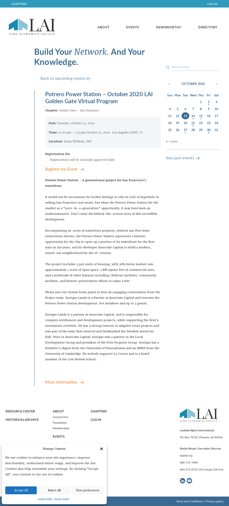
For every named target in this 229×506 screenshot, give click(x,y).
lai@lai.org (186, 455)
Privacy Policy (61, 499)
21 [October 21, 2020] (193, 123)
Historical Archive (22, 419)
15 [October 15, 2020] (201, 116)
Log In (212, 3)
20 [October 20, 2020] (185, 123)
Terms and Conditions (189, 501)
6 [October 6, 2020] (185, 109)
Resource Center (20, 411)
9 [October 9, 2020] (209, 109)
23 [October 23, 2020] (208, 123)
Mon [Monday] (177, 95)
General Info (60, 417)
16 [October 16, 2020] (208, 116)
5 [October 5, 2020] (177, 109)
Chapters (99, 411)
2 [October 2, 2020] (209, 102)
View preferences (87, 490)
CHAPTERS (19, 3)
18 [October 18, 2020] (170, 123)
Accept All (21, 490)
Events (132, 27)
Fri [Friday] (208, 95)
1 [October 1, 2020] (201, 102)
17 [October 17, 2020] (216, 116)
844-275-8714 (189, 469)
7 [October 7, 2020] (193, 109)
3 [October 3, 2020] (216, 102)
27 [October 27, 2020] (185, 130)
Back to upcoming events (63, 78)
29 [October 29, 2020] (201, 130)
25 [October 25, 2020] (170, 130)
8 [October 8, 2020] (201, 109)
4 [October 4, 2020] (170, 109)
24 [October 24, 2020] (216, 123)
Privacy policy (214, 501)
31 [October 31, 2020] (216, 130)
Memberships (61, 428)
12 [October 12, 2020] (177, 116)
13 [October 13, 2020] (185, 116)
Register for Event (62, 169)
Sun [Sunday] (169, 95)
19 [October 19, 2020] (177, 123)
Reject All (54, 490)
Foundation (60, 422)
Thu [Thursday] (201, 95)
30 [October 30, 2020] (208, 130)
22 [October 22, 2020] (201, 123)
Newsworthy (168, 27)
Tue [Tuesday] (185, 95)
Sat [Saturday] (216, 95)
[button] (101, 449)
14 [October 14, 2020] (193, 116)
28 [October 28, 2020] (193, 130)
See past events (180, 158)
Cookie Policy (45, 499)
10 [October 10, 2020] (216, 109)
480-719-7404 (189, 462)
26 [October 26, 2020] (177, 130)
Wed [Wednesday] (193, 95)
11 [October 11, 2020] (170, 116)
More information (61, 382)
